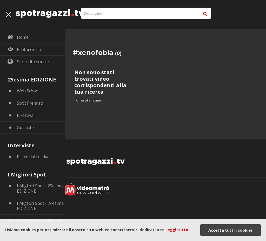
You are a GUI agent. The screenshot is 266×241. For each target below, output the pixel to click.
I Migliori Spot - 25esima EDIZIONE (40, 188)
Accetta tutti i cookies (230, 230)
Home (23, 37)
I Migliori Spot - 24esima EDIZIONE (40, 205)
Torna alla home (87, 100)
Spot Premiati (30, 103)
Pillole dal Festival (33, 157)
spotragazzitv (50, 11)
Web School (28, 91)
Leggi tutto (176, 229)
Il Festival (26, 115)
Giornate (25, 127)
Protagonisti (29, 49)
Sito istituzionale (33, 62)
